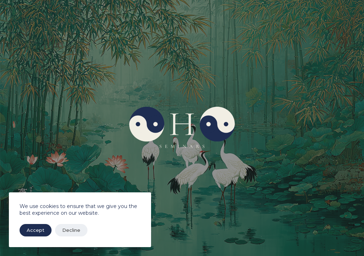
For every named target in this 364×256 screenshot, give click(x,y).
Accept (35, 230)
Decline (71, 230)
